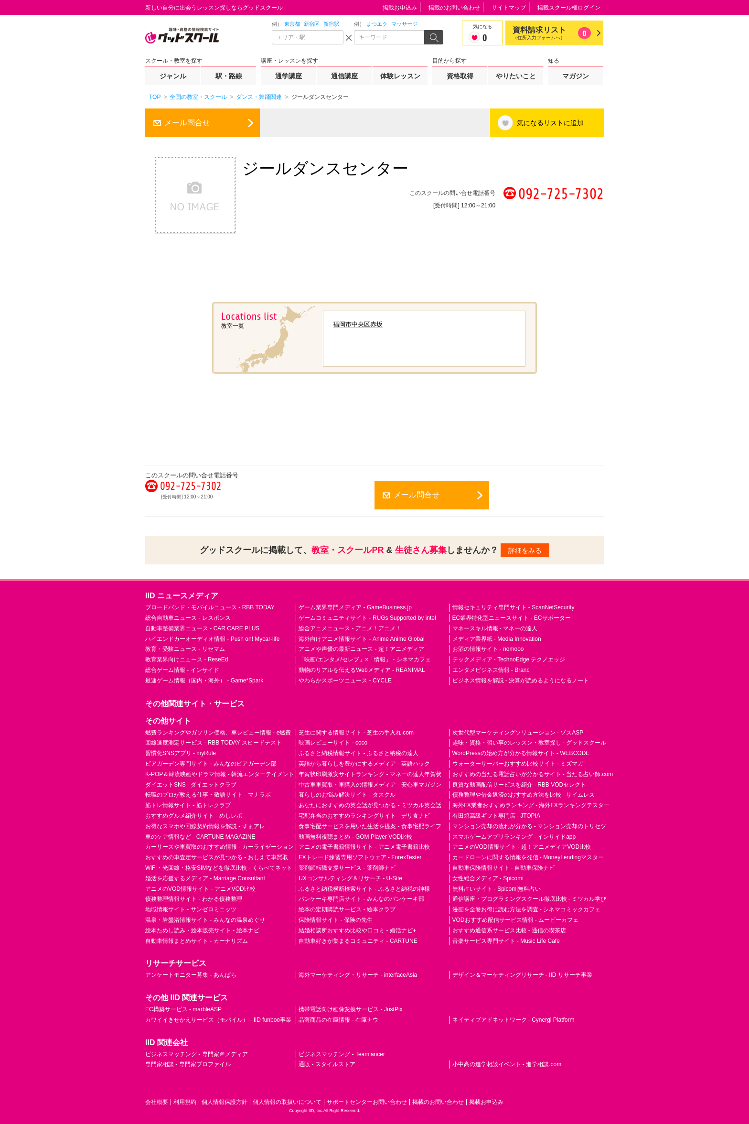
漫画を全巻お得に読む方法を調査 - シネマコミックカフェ (526, 909)
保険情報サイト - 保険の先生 (336, 920)
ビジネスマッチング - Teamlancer (342, 1054)
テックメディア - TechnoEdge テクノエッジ (509, 659)
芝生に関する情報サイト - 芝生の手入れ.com (356, 732)
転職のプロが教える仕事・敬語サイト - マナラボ (208, 794)
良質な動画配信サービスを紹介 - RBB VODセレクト (519, 784)
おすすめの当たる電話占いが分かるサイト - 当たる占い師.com (532, 774)
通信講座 (344, 76)
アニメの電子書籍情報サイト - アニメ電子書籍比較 (364, 846)
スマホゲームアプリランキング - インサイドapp (514, 836)
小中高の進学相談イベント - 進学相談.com (507, 1064)
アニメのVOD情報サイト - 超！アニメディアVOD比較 (521, 846)
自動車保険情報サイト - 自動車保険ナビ (503, 868)
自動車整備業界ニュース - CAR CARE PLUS (202, 628)
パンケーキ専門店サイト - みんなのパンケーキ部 (361, 899)
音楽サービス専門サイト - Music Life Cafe (506, 941)
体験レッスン (400, 76)
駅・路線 (228, 76)
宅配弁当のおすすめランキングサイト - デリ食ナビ (364, 815)
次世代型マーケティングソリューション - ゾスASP (518, 732)
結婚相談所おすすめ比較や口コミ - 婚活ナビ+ (357, 930)
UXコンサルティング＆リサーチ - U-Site (350, 878)
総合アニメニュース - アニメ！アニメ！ (350, 628)
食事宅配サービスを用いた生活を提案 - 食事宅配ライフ (370, 826)
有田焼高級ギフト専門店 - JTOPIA (496, 815)
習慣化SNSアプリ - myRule (180, 753)
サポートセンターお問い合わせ (367, 1102)
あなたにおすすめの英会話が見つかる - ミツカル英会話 (370, 805)
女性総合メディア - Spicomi (488, 878)
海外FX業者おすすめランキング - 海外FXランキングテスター (531, 805)
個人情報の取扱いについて (287, 1102)
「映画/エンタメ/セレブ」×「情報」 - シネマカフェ (364, 659)
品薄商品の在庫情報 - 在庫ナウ (338, 1019)
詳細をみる (525, 550)
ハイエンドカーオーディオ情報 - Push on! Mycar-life (212, 639)
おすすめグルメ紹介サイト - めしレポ (193, 815)
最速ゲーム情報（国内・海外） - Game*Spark (204, 680)
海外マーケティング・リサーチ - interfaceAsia (358, 975)
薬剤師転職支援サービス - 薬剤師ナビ (347, 868)
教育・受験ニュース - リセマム (185, 649)
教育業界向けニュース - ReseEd (186, 659)
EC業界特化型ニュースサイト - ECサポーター (511, 618)
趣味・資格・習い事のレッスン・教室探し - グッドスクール (529, 742)
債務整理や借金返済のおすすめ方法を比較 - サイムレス (523, 794)
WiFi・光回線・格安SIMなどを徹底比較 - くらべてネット (218, 868)
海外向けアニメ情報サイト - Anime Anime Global (361, 639)
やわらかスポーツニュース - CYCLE (345, 680)
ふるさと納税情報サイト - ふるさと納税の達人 (358, 753)
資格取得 (460, 76)
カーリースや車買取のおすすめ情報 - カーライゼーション (219, 846)
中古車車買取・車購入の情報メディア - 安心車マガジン (370, 784)
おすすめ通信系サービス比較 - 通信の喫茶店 (509, 930)
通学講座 (288, 76)
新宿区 (312, 24)
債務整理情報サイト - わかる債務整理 (193, 899)
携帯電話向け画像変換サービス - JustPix (350, 1009)
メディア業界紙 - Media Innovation (496, 639)
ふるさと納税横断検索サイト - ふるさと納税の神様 (364, 889)
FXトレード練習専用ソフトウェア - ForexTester (360, 857)
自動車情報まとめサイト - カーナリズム (196, 941)
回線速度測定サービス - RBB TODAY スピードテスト (213, 742)
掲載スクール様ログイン (568, 7)
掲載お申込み (400, 7)
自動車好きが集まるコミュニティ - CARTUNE (358, 941)
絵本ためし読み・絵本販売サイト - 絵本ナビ (202, 930)
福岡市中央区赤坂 (358, 324)
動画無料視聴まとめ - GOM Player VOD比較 (355, 836)
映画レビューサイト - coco (333, 742)
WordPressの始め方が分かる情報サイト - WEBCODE (521, 753)
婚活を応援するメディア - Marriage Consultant (205, 878)
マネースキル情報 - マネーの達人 (495, 628)
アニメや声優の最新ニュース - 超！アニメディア (361, 649)
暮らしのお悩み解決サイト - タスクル (347, 794)
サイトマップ (509, 7)
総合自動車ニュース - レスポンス (188, 618)
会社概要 (156, 1102)
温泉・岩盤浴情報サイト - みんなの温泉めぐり (205, 920)
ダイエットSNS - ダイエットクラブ (190, 784)
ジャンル (173, 76)
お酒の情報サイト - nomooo (488, 649)
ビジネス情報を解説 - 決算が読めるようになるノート (520, 680)
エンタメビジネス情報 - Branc (491, 670)
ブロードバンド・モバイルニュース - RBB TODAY (210, 607)
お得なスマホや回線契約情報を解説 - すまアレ (205, 826)
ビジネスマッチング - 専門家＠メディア (196, 1054)
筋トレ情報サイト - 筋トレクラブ (188, 805)
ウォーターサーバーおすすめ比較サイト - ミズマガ (518, 763)
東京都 (292, 24)
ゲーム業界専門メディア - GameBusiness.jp (355, 607)
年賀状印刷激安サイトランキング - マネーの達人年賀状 (370, 774)
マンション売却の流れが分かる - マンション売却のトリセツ (529, 826)
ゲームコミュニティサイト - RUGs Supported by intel (367, 618)
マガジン (575, 76)
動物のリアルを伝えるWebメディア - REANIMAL (362, 670)
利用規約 (184, 1102)
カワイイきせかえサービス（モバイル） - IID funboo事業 (218, 1019)
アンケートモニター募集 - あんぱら (190, 975)
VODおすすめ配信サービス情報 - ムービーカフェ (515, 920)
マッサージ (404, 24)
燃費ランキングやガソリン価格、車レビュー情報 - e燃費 (218, 732)
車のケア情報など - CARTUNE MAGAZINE (200, 836)
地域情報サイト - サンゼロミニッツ (190, 909)
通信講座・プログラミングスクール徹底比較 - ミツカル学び (529, 899)
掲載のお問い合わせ (454, 7)
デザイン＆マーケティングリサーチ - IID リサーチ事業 (522, 975)
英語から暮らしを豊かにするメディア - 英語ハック (364, 763)
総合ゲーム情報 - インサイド (182, 670)
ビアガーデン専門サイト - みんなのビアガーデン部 (211, 763)
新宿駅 (331, 24)
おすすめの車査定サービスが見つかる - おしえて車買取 (216, 857)
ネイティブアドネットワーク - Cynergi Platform (513, 1019)
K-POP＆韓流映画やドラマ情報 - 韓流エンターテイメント (219, 774)
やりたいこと (516, 76)
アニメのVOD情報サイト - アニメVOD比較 (200, 889)
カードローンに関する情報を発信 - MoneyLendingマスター (528, 857)
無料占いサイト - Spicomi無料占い (496, 889)
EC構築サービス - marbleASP (183, 1009)
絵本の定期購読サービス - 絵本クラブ (347, 909)
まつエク (376, 24)
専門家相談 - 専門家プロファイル (188, 1064)
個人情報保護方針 (224, 1102)
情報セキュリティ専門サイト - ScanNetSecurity (513, 607)
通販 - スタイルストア (327, 1064)
